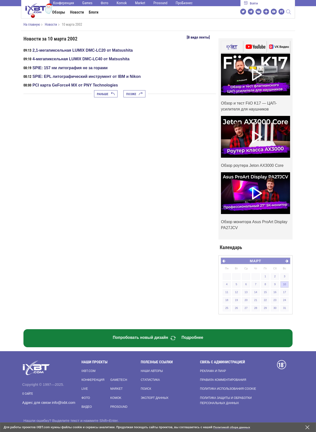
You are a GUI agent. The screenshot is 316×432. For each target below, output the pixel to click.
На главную (31, 24)
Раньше (106, 94)
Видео (86, 407)
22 (265, 300)
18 (226, 300)
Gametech (118, 380)
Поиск (146, 388)
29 (265, 307)
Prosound (161, 3)
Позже (134, 94)
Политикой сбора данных (232, 427)
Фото (104, 3)
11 (226, 292)
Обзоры (58, 12)
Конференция (63, 3)
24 (284, 300)
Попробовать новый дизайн (144, 338)
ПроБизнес (184, 3)
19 (236, 300)
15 (265, 292)
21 (255, 300)
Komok (122, 3)
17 (284, 292)
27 (245, 307)
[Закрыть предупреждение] (307, 427)
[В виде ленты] (198, 37)
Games (87, 3)
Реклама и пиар (213, 371)
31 (284, 307)
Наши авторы (152, 371)
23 (274, 300)
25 (226, 307)
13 (245, 292)
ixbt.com (88, 371)
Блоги (94, 12)
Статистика (150, 380)
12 (236, 292)
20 (245, 300)
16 (274, 292)
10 (284, 284)
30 (274, 307)
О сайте (27, 393)
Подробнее (192, 337)
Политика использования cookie (228, 388)
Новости (77, 12)
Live (84, 388)
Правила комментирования (223, 380)
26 (236, 307)
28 (255, 307)
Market (140, 3)
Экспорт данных (154, 398)
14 (255, 292)
